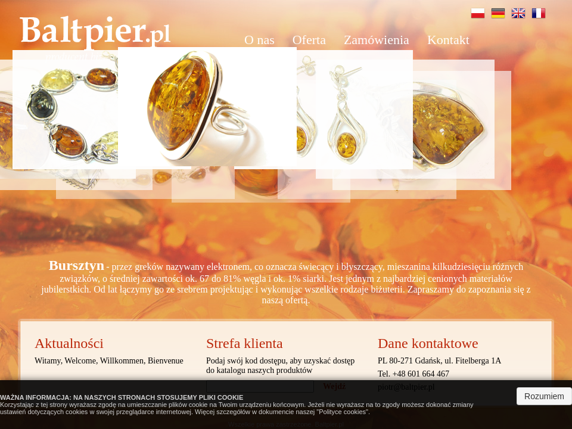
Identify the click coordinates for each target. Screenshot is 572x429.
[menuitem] (259, 40)
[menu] (338, 40)
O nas (259, 39)
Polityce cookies (342, 411)
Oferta (309, 39)
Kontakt (448, 39)
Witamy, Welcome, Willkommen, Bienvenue (109, 360)
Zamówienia (376, 39)
